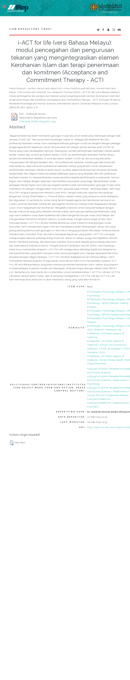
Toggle (6, 6)
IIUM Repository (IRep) (30, 29)
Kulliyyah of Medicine (98, 399)
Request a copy (48, 121)
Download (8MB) (28, 121)
